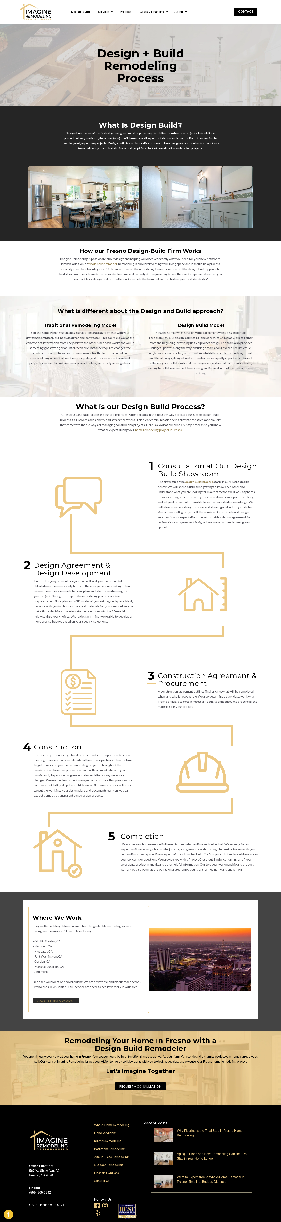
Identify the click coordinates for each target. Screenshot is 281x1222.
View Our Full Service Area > (55, 1001)
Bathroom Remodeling (109, 1148)
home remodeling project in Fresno (158, 430)
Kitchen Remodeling (107, 1140)
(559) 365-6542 (40, 1192)
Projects (125, 11)
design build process (199, 481)
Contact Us (101, 1180)
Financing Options (106, 1172)
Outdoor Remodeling (108, 1164)
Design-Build (80, 11)
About (178, 11)
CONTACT (245, 11)
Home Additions (105, 1133)
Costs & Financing (152, 11)
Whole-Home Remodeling (111, 1125)
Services (103, 11)
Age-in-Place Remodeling (111, 1156)
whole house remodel (102, 264)
